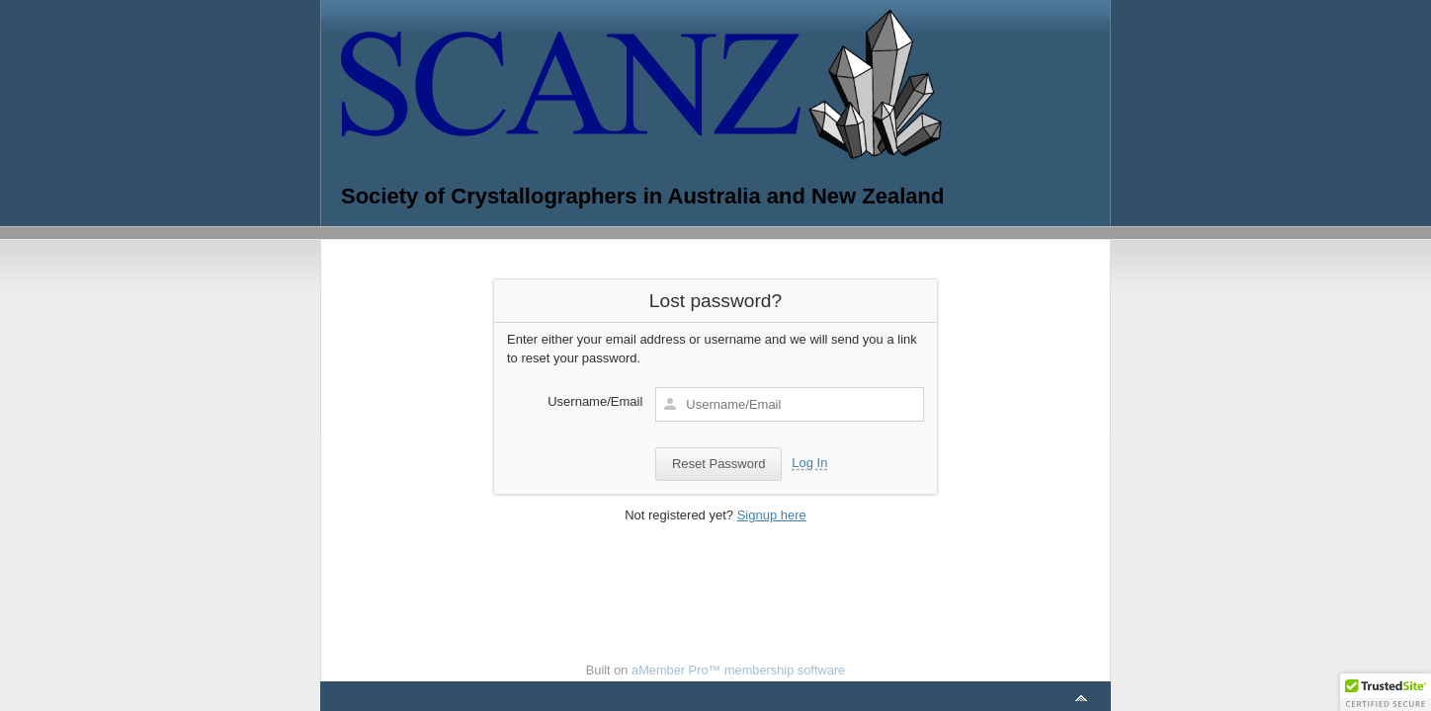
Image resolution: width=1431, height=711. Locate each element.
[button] (1385, 692)
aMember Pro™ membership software (738, 670)
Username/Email (594, 401)
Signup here (771, 515)
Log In (809, 462)
